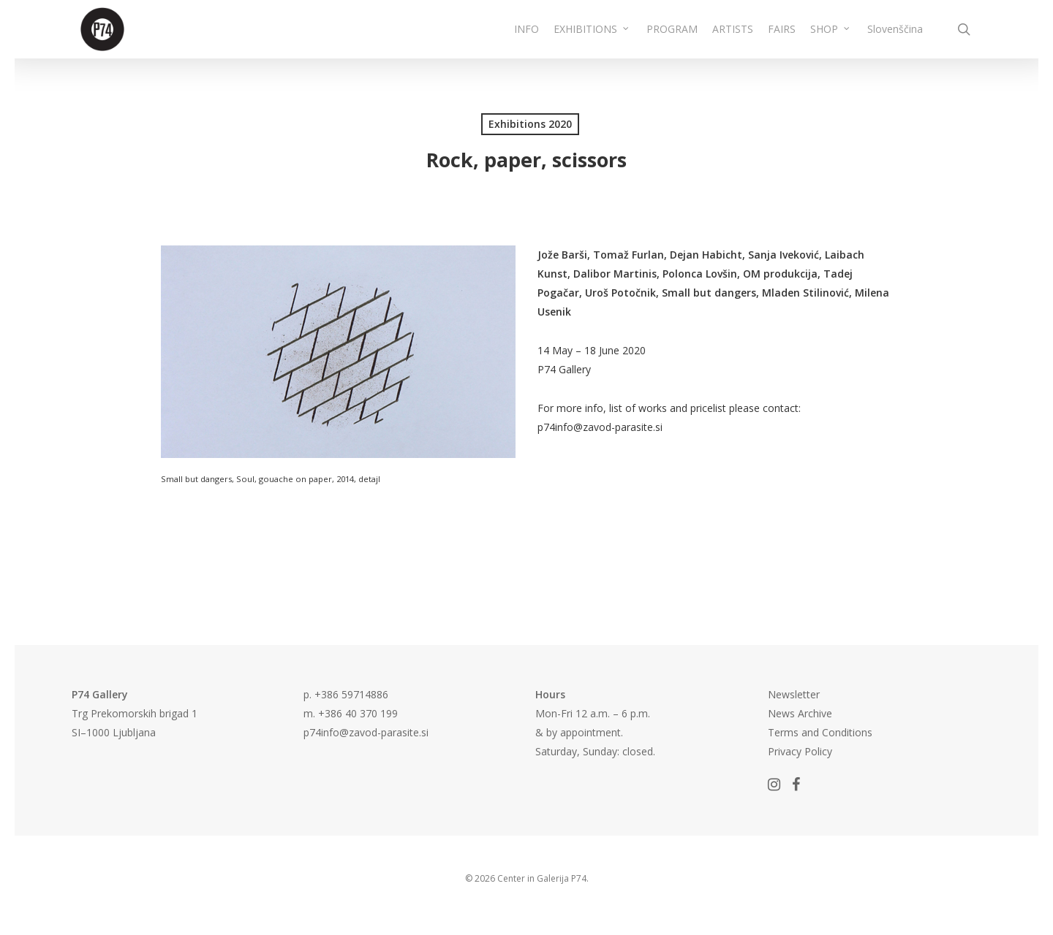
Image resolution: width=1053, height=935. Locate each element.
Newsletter (794, 694)
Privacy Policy (800, 751)
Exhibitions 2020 (530, 124)
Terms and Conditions (820, 732)
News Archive (800, 713)
